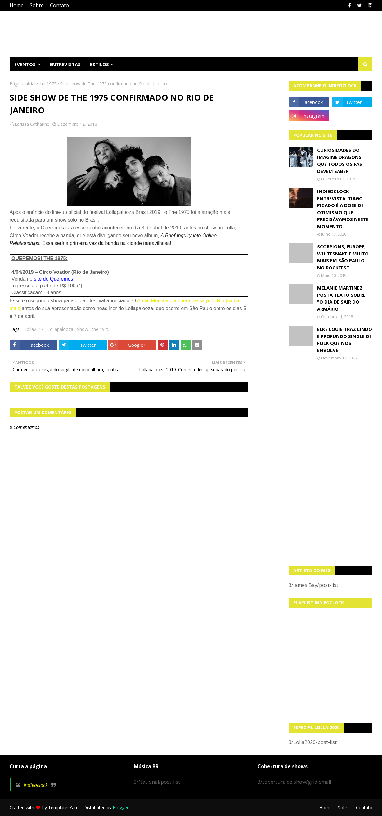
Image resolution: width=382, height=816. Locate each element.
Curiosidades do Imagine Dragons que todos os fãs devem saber (339, 160)
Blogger (120, 807)
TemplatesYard (63, 807)
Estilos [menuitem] (99, 64)
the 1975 (47, 84)
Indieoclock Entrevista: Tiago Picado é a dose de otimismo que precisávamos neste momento (343, 208)
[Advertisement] (330, 463)
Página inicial (22, 84)
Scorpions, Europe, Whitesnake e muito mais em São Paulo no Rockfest (343, 257)
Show (82, 329)
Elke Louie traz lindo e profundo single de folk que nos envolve (344, 339)
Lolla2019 (34, 329)
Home (17, 5)
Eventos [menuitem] (25, 64)
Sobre (37, 5)
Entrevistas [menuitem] (65, 64)
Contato (59, 5)
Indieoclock (36, 785)
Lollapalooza (60, 329)
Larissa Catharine (32, 124)
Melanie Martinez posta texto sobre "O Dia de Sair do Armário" (341, 298)
